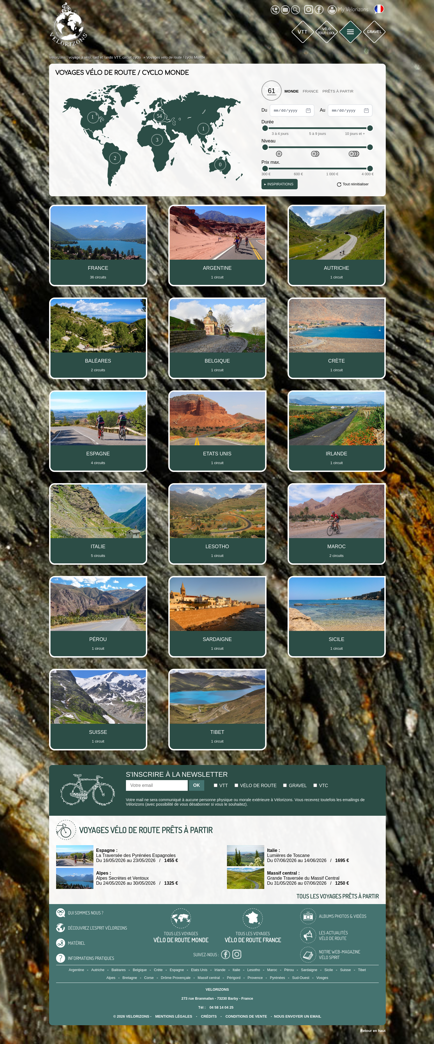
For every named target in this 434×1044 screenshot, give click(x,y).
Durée (267, 121)
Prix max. (270, 162)
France (310, 91)
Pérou (289, 970)
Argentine (76, 970)
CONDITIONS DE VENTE (246, 1016)
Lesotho (253, 970)
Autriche (97, 970)
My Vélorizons (348, 9)
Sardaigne (309, 970)
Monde (291, 91)
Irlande (220, 970)
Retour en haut (372, 1031)
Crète (158, 970)
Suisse (345, 970)
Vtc (320, 785)
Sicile (328, 970)
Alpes (110, 978)
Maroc (272, 970)
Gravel (295, 785)
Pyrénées (277, 978)
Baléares (118, 970)
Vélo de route (256, 785)
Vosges (322, 978)
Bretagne (130, 978)
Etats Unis (199, 970)
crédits (209, 1016)
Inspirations (278, 184)
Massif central (209, 978)
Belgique (140, 970)
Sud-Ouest (300, 978)
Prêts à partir (337, 91)
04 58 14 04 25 (221, 1007)
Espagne (177, 970)
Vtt (221, 785)
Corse (149, 978)
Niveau (268, 141)
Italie (236, 970)
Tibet (362, 970)
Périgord (233, 978)
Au (346, 110)
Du (287, 110)
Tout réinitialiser (356, 184)
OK (196, 785)
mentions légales (173, 1016)
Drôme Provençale (175, 978)
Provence (255, 978)
